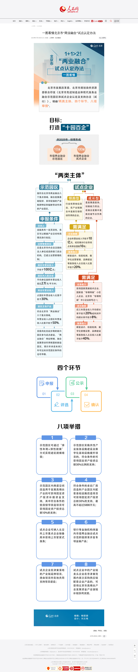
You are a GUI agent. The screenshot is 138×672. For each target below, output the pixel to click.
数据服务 (82, 644)
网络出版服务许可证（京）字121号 (79, 658)
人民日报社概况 (28, 644)
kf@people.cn (53, 651)
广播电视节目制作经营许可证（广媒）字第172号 (91, 655)
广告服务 (60, 644)
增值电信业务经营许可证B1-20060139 (66, 655)
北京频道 (39, 26)
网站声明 (89, 644)
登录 (117, 21)
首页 (14, 21)
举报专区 (87, 21)
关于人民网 (38, 644)
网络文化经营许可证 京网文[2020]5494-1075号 (56, 658)
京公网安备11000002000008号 (108, 658)
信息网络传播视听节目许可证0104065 (32, 658)
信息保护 (103, 644)
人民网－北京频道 (55, 38)
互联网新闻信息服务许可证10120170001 (44, 655)
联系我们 (111, 644)
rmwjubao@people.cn (92, 651)
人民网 (33, 26)
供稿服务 (75, 644)
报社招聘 (46, 644)
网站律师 (96, 644)
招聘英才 (53, 644)
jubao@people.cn (86, 648)
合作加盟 (67, 644)
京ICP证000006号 (94, 658)
